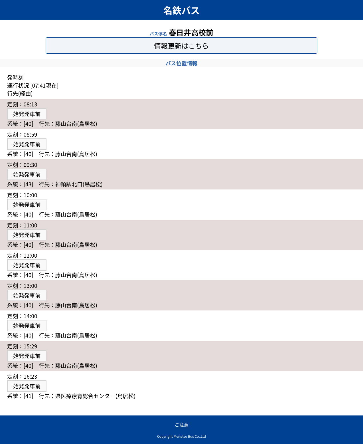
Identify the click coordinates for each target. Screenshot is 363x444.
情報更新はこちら (181, 46)
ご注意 (181, 424)
